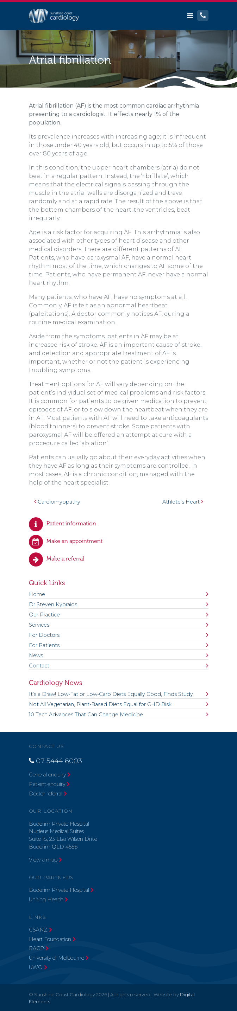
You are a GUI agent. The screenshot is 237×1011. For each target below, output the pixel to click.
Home (37, 594)
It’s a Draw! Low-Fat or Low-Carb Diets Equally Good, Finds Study (111, 694)
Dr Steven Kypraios (53, 604)
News (36, 655)
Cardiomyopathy (57, 502)
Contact (39, 666)
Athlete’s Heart (182, 502)
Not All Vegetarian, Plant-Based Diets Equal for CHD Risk (100, 704)
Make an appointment (74, 541)
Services (39, 625)
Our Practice (44, 615)
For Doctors (44, 635)
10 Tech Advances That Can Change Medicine (86, 714)
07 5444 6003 (59, 760)
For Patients (44, 645)
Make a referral (65, 558)
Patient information (71, 523)
